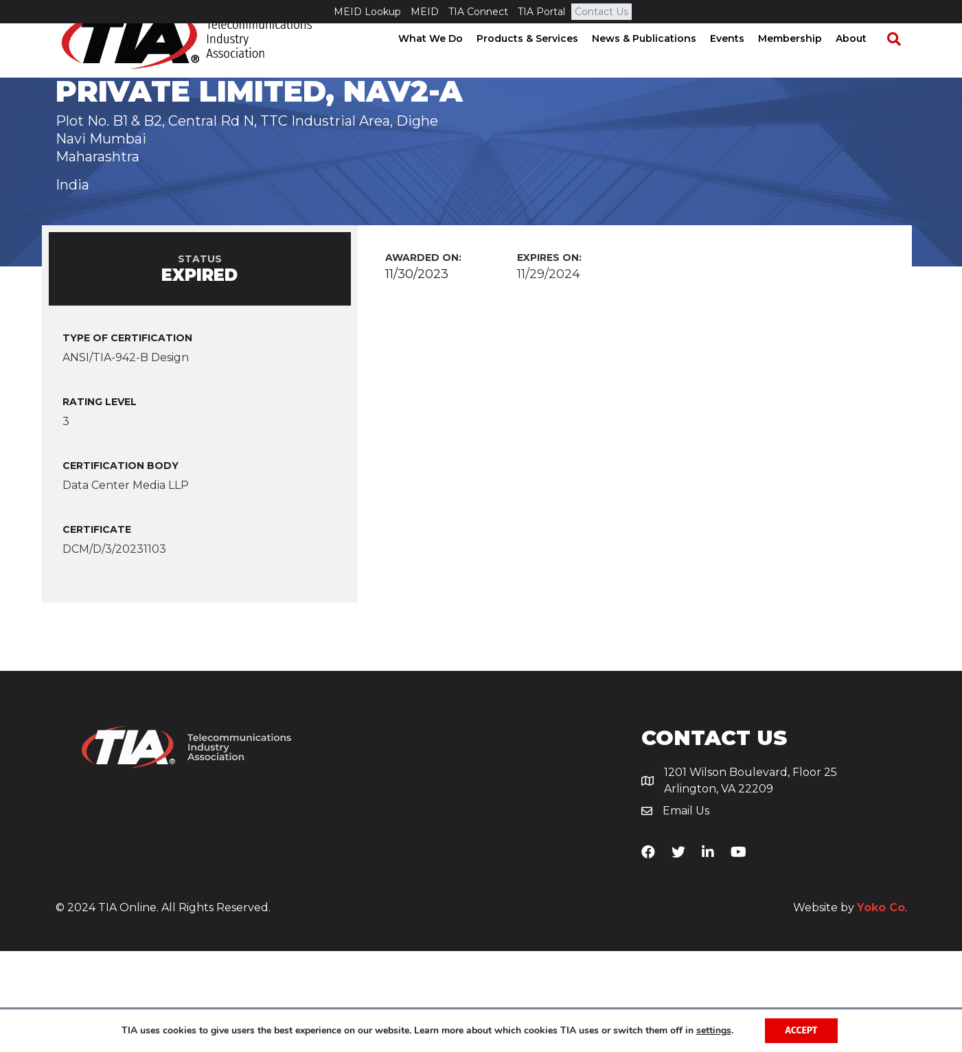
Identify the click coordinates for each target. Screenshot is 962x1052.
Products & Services (540, 62)
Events (740, 62)
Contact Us (601, 11)
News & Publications (657, 62)
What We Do (443, 62)
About (864, 62)
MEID (425, 11)
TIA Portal (541, 11)
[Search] (900, 62)
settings (713, 1031)
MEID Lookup (367, 11)
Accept (802, 1030)
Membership (803, 62)
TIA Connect (478, 11)
